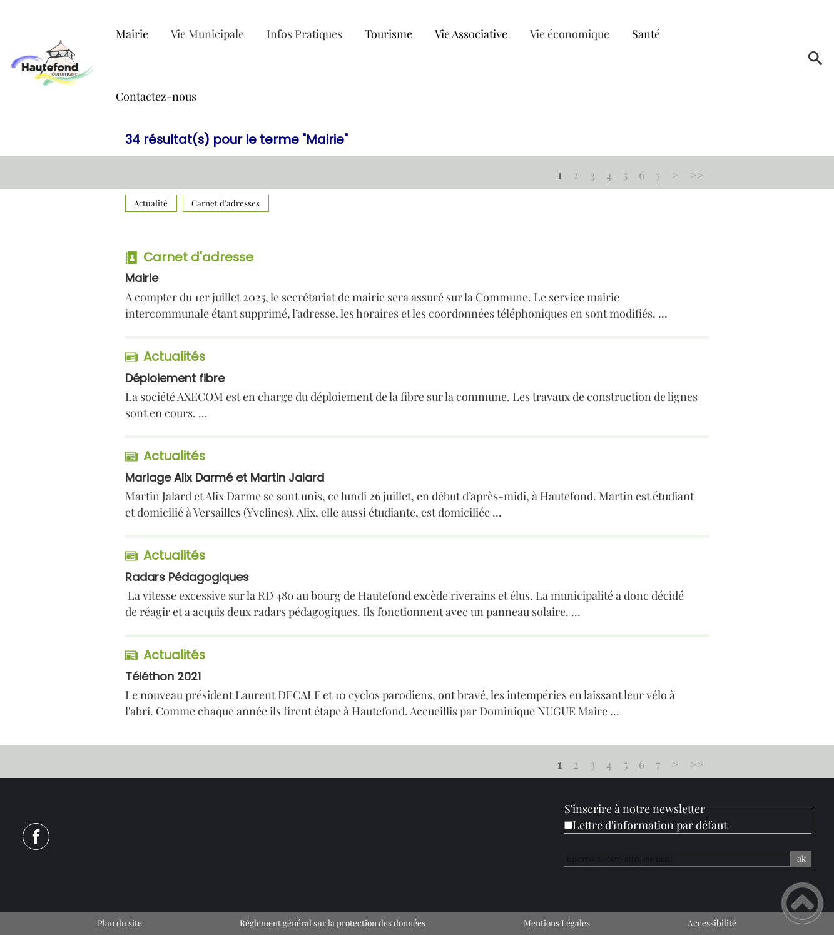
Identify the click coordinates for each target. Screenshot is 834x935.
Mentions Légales (557, 922)
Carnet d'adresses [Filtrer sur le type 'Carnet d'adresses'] (225, 203)
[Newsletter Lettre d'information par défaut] (568, 825)
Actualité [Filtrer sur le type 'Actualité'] (151, 203)
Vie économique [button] (569, 33)
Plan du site (120, 922)
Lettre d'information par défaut (649, 824)
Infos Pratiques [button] (304, 33)
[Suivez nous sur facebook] (36, 836)
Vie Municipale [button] (207, 33)
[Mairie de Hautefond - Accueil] (52, 62)
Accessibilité (712, 922)
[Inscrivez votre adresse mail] (677, 859)
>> (696, 175)
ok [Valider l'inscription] (801, 858)
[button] (815, 62)
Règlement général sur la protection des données (332, 922)
